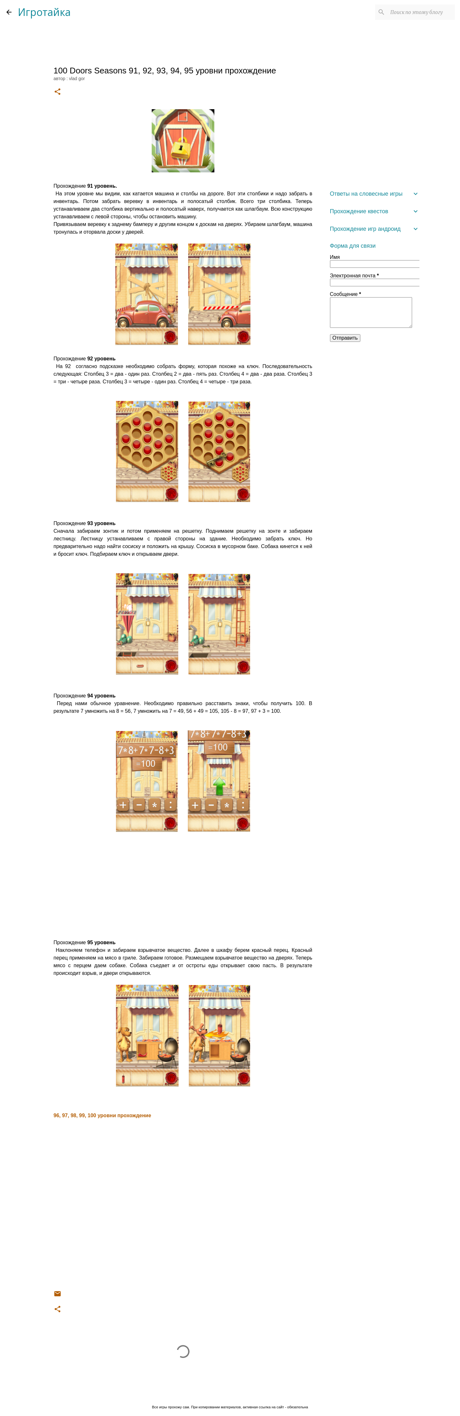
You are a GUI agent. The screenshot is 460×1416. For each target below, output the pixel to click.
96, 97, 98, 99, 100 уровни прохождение (102, 1115)
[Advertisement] (183, 886)
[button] (57, 92)
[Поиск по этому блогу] (421, 12)
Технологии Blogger (230, 1394)
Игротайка (44, 12)
